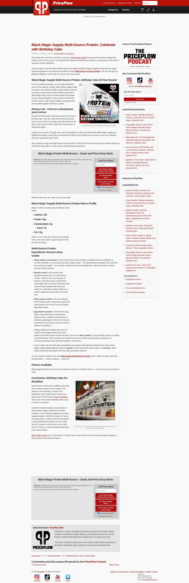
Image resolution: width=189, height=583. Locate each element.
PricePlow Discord (143, 84)
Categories (113, 10)
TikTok (139, 77)
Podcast (137, 3)
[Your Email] (140, 92)
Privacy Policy (123, 569)
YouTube (150, 77)
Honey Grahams (61, 394)
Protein (82, 553)
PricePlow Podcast (144, 63)
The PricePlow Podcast (135, 289)
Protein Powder (90, 553)
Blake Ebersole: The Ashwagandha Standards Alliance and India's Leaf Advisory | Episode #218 (140, 137)
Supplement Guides (134, 281)
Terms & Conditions (137, 569)
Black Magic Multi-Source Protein (75, 353)
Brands (126, 10)
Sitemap (114, 569)
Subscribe (140, 96)
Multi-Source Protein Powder (87, 68)
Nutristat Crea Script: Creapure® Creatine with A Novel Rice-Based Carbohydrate (139, 225)
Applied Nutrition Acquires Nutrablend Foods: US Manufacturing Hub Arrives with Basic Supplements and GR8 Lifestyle (138, 212)
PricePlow (40, 569)
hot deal (107, 184)
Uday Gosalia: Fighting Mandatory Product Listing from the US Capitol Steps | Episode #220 (140, 115)
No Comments (69, 50)
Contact (148, 569)
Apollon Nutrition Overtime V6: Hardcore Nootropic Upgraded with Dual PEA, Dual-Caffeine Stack (140, 190)
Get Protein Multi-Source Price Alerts (106, 167)
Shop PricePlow (109, 3)
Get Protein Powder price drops (106, 180)
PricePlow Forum (94, 558)
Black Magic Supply (79, 55)
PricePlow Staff (58, 50)
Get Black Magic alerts (105, 174)
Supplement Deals (125, 3)
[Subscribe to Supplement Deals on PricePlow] (98, 184)
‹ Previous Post (39, 562)
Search (155, 569)
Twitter (67, 574)
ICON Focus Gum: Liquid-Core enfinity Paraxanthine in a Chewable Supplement (140, 265)
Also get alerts (106, 184)
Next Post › (114, 562)
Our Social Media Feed (135, 285)
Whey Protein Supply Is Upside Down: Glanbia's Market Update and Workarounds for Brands (140, 235)
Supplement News (54, 553)
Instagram (129, 77)
